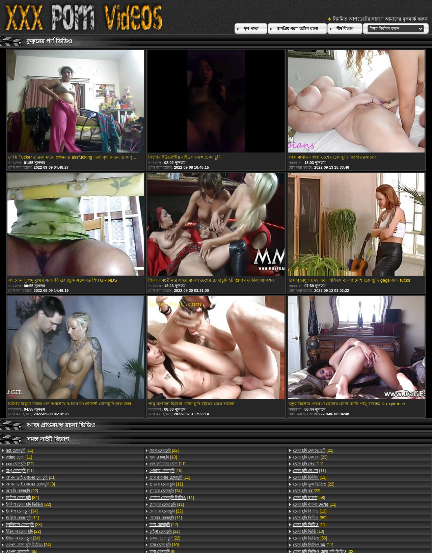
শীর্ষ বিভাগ (344, 28)
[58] (309, 497)
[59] (309, 518)
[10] (163, 457)
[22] (20, 464)
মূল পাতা (251, 28)
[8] (30, 484)
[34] (22, 497)
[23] (24, 524)
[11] (19, 450)
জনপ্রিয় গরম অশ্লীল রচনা (297, 28)
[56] (310, 538)
